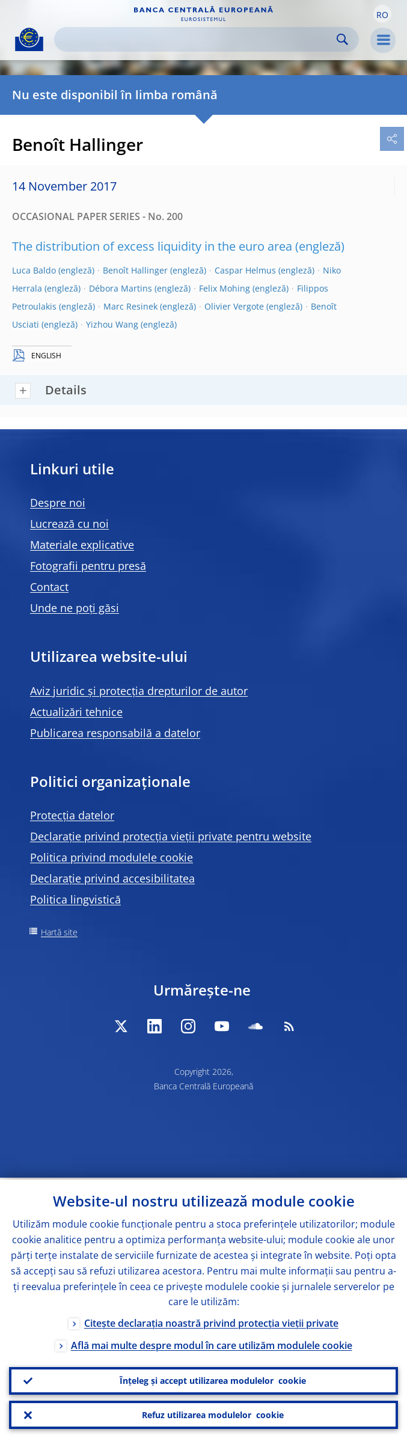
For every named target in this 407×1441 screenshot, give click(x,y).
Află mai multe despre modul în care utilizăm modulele (211, 1344)
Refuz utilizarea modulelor (213, 1415)
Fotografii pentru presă (88, 565)
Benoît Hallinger (135, 270)
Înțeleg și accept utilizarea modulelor (213, 1380)
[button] (382, 14)
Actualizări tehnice (76, 712)
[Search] (196, 39)
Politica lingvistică (75, 899)
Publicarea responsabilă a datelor (115, 733)
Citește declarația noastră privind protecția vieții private (211, 1322)
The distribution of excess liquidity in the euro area (152, 246)
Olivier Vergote (234, 306)
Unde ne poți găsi (74, 608)
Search (342, 39)
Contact (49, 587)
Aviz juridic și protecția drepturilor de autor (139, 691)
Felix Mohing (224, 288)
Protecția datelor (72, 815)
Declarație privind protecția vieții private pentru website (170, 836)
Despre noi (57, 502)
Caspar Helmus (245, 270)
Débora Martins (120, 288)
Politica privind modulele (111, 857)
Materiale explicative (82, 544)
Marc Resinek (130, 306)
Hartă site (59, 932)
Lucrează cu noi (69, 523)
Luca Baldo (34, 270)
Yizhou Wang (112, 324)
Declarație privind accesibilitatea (112, 878)
